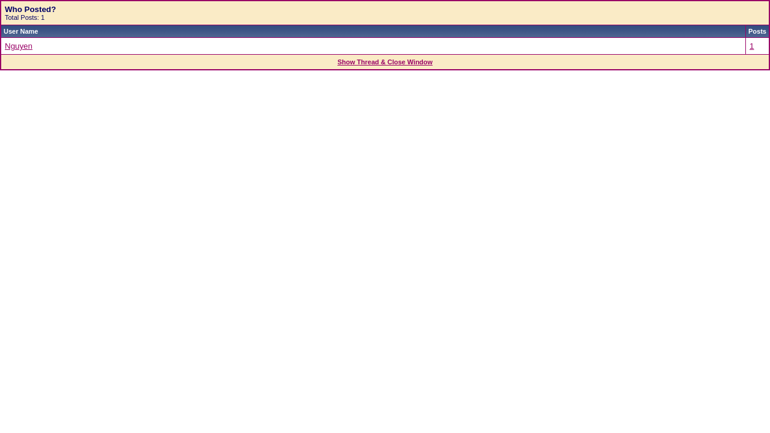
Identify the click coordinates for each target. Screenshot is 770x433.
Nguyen (18, 46)
